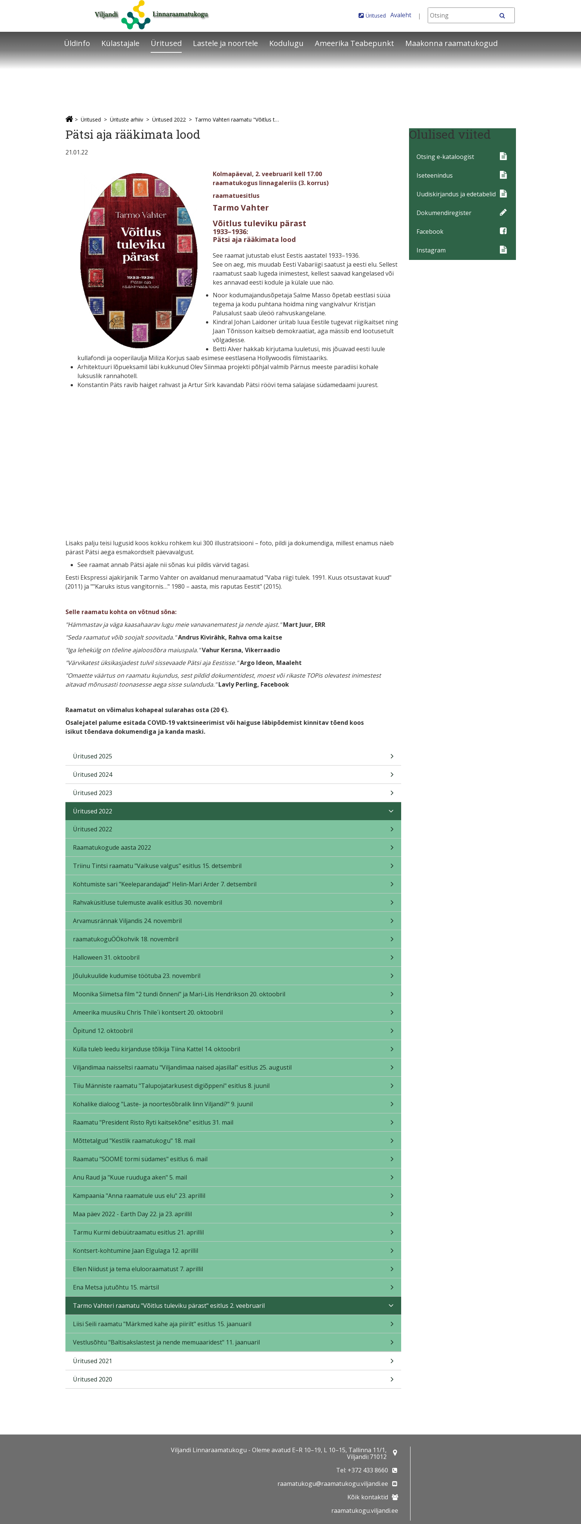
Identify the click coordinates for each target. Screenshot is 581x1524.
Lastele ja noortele (225, 43)
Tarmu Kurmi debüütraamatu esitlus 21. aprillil (233, 1234)
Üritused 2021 (233, 1363)
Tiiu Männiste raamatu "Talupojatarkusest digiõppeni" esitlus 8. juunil (233, 1088)
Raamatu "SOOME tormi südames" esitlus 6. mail (233, 1161)
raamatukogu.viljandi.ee (364, 1510)
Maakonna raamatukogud (451, 43)
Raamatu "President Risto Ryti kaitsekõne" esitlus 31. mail (233, 1124)
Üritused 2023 (233, 795)
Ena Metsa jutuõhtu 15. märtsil (233, 1289)
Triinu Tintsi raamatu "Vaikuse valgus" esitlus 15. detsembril (233, 868)
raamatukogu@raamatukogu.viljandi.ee (332, 1483)
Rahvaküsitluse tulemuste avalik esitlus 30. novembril (233, 904)
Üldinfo (77, 43)
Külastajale (120, 43)
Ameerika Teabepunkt (354, 43)
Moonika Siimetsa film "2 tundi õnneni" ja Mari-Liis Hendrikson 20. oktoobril (233, 996)
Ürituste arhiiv (126, 119)
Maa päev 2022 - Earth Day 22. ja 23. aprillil (233, 1216)
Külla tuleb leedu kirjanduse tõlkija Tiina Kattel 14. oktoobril (233, 1051)
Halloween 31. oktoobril (233, 959)
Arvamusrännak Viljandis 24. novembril (233, 923)
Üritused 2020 (233, 1381)
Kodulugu (286, 43)
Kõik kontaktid (367, 1497)
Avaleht (400, 15)
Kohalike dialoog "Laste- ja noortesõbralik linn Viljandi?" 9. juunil (233, 1106)
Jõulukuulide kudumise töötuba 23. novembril (233, 978)
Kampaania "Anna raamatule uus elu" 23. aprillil (233, 1198)
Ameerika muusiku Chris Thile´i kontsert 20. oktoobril (233, 1014)
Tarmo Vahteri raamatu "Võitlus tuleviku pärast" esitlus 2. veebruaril (238, 119)
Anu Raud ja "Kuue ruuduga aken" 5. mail (233, 1179)
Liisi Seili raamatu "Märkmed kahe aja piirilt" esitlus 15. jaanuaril (233, 1326)
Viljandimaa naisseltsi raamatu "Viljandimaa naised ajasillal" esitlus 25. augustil (233, 1069)
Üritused (376, 15)
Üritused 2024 (233, 777)
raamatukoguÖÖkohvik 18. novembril (233, 941)
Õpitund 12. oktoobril (233, 1033)
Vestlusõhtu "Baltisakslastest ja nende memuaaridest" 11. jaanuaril (233, 1344)
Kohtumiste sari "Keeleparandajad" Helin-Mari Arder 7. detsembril (233, 886)
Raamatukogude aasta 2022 (233, 849)
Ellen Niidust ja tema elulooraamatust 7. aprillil (233, 1271)
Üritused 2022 (169, 119)
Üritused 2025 (233, 758)
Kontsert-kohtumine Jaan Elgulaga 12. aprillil (233, 1253)
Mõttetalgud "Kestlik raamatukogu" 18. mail (233, 1143)
